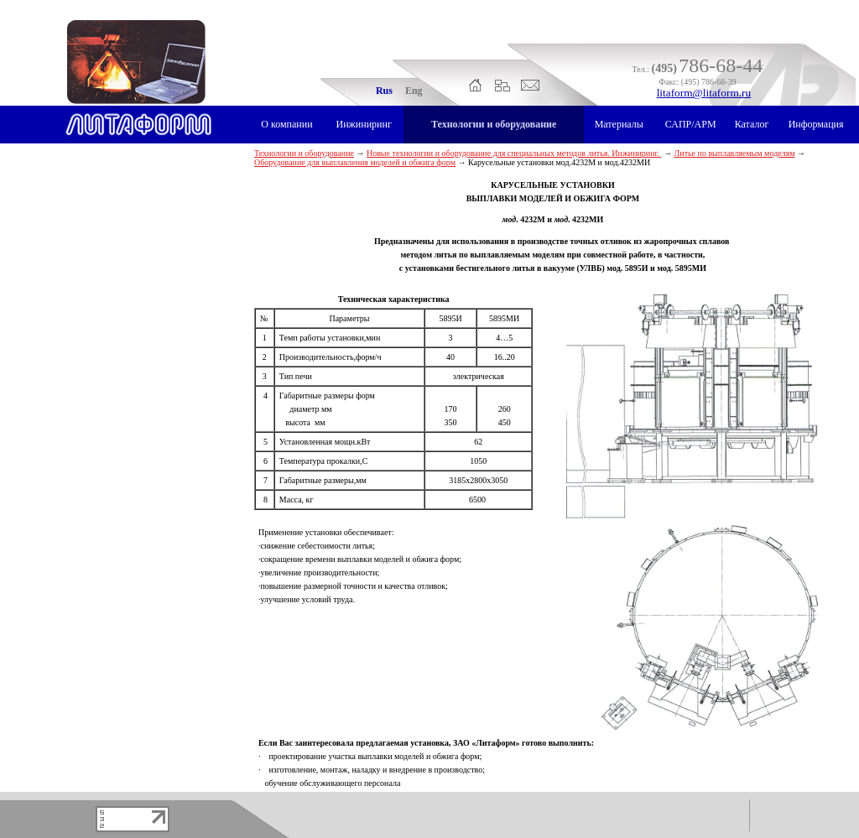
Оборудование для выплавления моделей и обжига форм (355, 162)
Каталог (752, 124)
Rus (384, 90)
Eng (414, 90)
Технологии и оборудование (493, 124)
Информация (816, 124)
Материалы (619, 124)
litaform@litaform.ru (704, 92)
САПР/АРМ (690, 124)
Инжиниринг (363, 124)
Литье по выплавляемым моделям (734, 153)
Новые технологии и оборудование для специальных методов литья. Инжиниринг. (514, 153)
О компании (286, 124)
